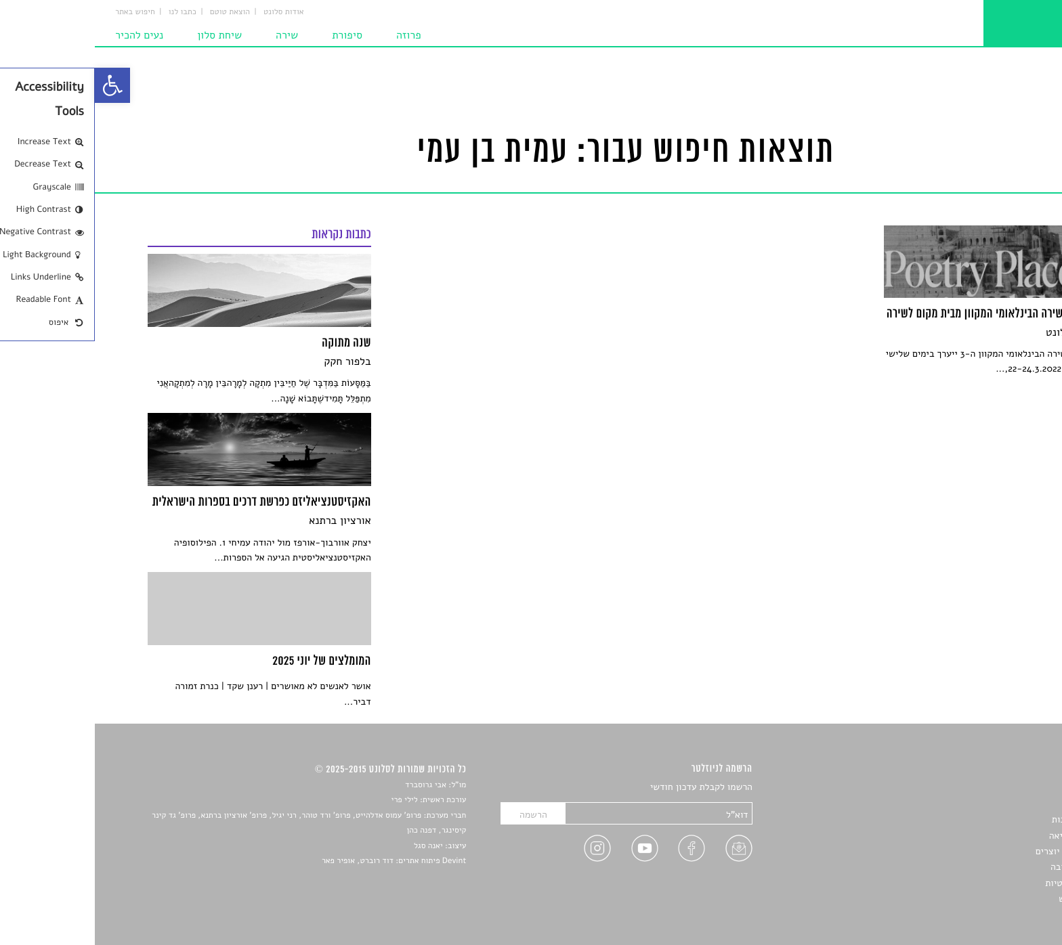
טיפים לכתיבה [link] (982, 866)
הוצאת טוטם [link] (135, 12)
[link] (17, 85)
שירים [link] (997, 803)
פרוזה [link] (313, 35)
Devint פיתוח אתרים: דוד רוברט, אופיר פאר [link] (299, 861)
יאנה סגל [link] (333, 846)
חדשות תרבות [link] (983, 819)
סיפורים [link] (993, 787)
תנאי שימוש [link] (986, 898)
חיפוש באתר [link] (40, 12)
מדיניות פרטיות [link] (979, 883)
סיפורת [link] (252, 35)
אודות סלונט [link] (189, 12)
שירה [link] (192, 35)
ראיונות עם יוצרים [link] (975, 851)
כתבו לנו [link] (88, 12)
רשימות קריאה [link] (981, 835)
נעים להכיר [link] (44, 35)
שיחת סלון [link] (124, 35)
